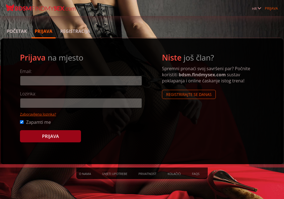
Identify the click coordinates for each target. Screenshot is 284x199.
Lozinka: (28, 94)
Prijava (271, 8)
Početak (17, 31)
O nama (85, 174)
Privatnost (147, 174)
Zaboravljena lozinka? (38, 114)
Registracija (75, 31)
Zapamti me (35, 122)
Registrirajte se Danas (189, 94)
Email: (26, 71)
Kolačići (174, 174)
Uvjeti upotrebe (114, 174)
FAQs (195, 174)
